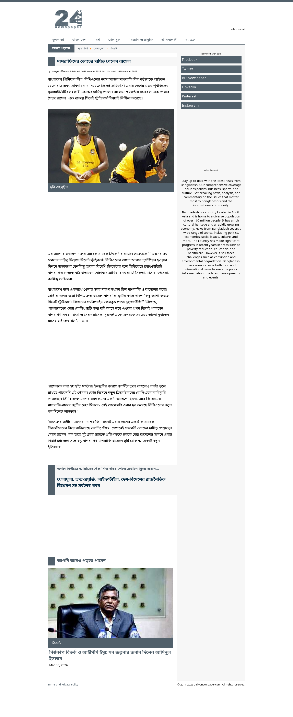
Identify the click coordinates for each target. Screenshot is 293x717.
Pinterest (189, 96)
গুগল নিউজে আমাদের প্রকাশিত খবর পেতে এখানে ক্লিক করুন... (108, 469)
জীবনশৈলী (169, 39)
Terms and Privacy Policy (63, 684)
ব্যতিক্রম (191, 39)
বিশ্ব (97, 39)
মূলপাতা (58, 39)
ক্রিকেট (56, 643)
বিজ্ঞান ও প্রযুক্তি (141, 39)
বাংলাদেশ (79, 39)
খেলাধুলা (114, 39)
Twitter (187, 69)
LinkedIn (189, 87)
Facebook (189, 60)
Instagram (190, 105)
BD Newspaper (194, 78)
